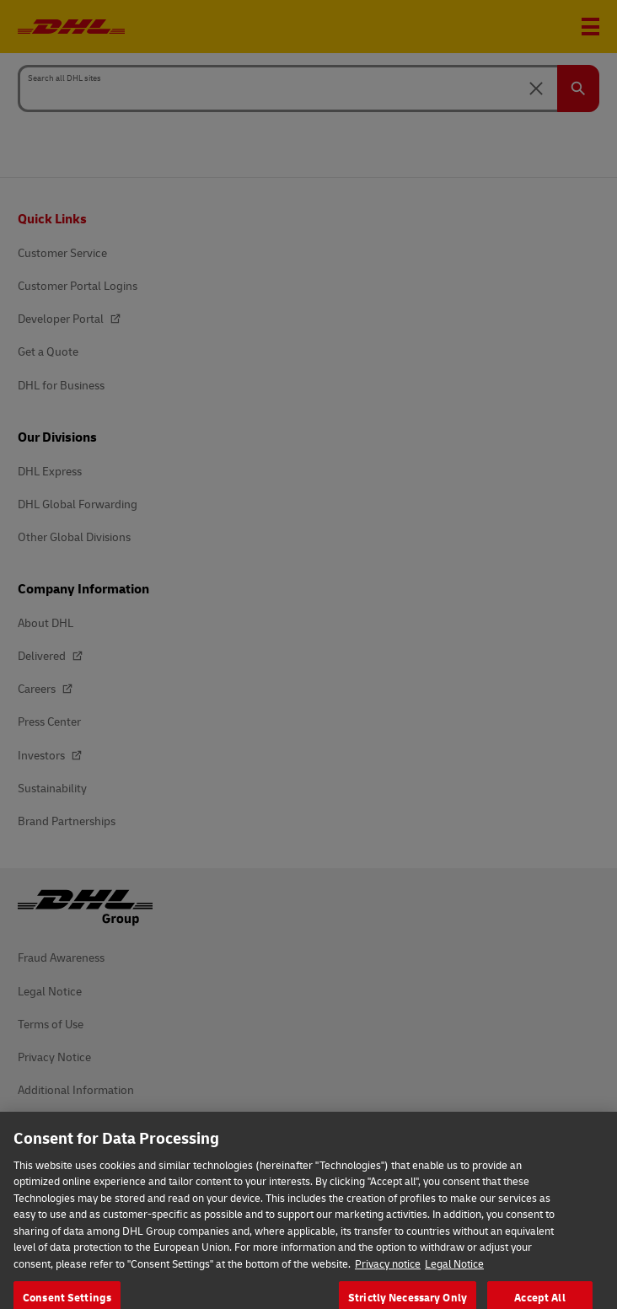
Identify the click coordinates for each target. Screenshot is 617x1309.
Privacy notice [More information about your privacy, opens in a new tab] (388, 1280)
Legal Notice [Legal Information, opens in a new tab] (454, 1280)
